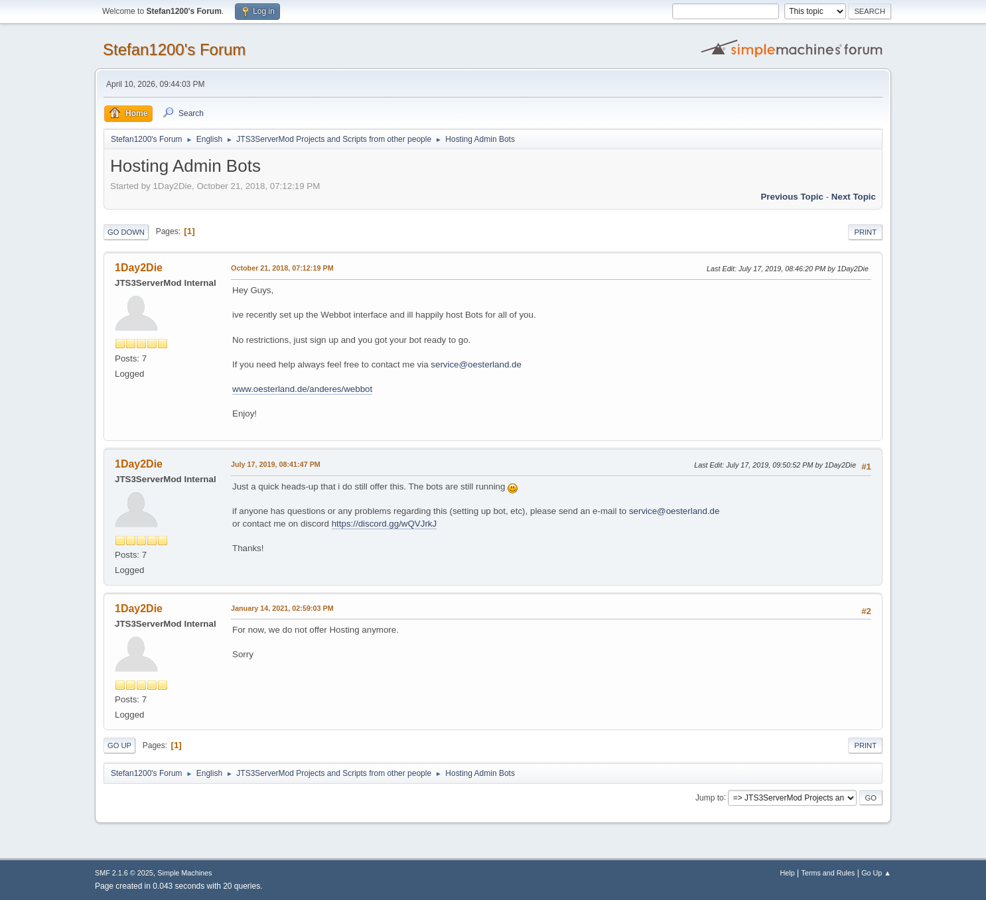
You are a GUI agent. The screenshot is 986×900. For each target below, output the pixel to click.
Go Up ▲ (876, 873)
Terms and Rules (828, 873)
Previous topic (791, 197)
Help (787, 873)
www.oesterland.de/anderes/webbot (302, 389)
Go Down (126, 232)
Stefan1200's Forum (174, 49)
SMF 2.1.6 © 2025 (124, 873)
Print (865, 232)
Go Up (119, 745)
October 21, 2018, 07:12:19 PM (282, 268)
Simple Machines (184, 873)
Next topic (853, 197)
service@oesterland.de (476, 364)
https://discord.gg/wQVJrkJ (384, 524)
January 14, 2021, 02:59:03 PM (282, 608)
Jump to (709, 797)
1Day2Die (139, 267)
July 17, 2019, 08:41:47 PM (275, 464)
